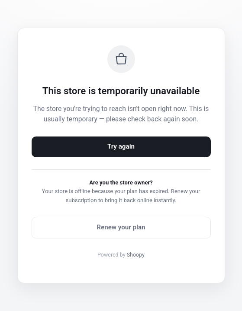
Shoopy (136, 254)
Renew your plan (121, 227)
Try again (121, 146)
